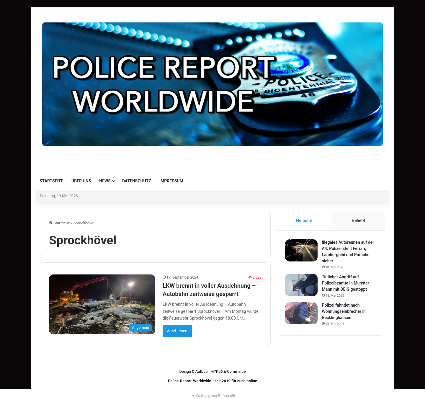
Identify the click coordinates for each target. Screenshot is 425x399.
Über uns (81, 181)
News (105, 181)
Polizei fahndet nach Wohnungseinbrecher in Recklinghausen (344, 311)
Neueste (304, 220)
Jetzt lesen (177, 330)
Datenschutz (136, 181)
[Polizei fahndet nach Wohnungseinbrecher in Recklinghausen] (301, 313)
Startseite (51, 181)
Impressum (171, 181)
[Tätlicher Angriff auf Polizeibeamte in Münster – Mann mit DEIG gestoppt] (301, 285)
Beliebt (358, 220)
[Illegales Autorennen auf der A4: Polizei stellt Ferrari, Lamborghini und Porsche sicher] (301, 251)
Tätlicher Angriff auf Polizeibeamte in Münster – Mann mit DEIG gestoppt (347, 283)
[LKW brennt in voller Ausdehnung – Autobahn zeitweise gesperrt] (102, 304)
